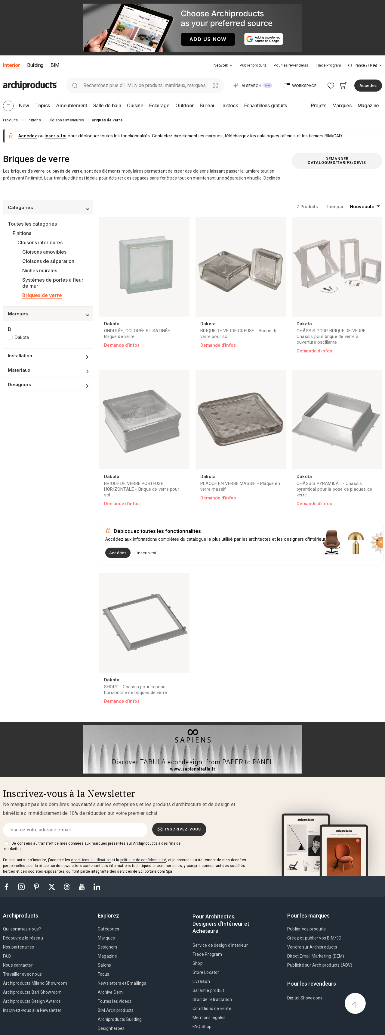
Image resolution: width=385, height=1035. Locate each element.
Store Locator (205, 972)
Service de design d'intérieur (220, 945)
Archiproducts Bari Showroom (32, 992)
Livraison (201, 981)
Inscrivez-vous (179, 829)
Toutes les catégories (32, 224)
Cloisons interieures (40, 242)
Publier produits (253, 65)
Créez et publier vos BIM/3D (314, 938)
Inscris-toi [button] (55, 135)
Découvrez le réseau (23, 938)
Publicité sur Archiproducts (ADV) (320, 965)
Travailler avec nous (22, 974)
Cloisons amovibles (44, 252)
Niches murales (39, 270)
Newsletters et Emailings (122, 983)
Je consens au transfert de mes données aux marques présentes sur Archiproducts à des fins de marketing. (92, 846)
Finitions (22, 233)
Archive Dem (110, 992)
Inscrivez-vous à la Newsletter (32, 1010)
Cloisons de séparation (48, 261)
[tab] (231, 65)
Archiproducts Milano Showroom (35, 983)
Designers (107, 947)
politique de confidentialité (143, 860)
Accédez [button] (368, 85)
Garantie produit (208, 990)
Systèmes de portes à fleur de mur (52, 283)
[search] (75, 85)
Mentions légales (209, 1017)
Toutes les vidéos (114, 1001)
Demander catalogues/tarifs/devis (337, 160)
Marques (106, 938)
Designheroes (111, 1028)
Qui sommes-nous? (22, 929)
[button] (223, 65)
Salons (104, 965)
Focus (103, 974)
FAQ (7, 956)
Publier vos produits (306, 929)
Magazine (107, 956)
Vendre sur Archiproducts (312, 947)
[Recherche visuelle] (215, 85)
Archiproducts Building (120, 1019)
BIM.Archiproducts (116, 1010)
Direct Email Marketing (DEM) (315, 956)
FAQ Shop (202, 1026)
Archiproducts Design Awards (32, 1001)
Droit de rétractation (212, 999)
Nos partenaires (18, 947)
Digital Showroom (304, 998)
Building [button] (35, 65)
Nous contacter (18, 965)
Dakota (22, 337)
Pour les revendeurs (291, 65)
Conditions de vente (211, 1008)
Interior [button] (11, 65)
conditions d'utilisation (91, 860)
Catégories (108, 929)
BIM (55, 65)
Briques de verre (42, 295)
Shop (197, 963)
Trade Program (328, 65)
